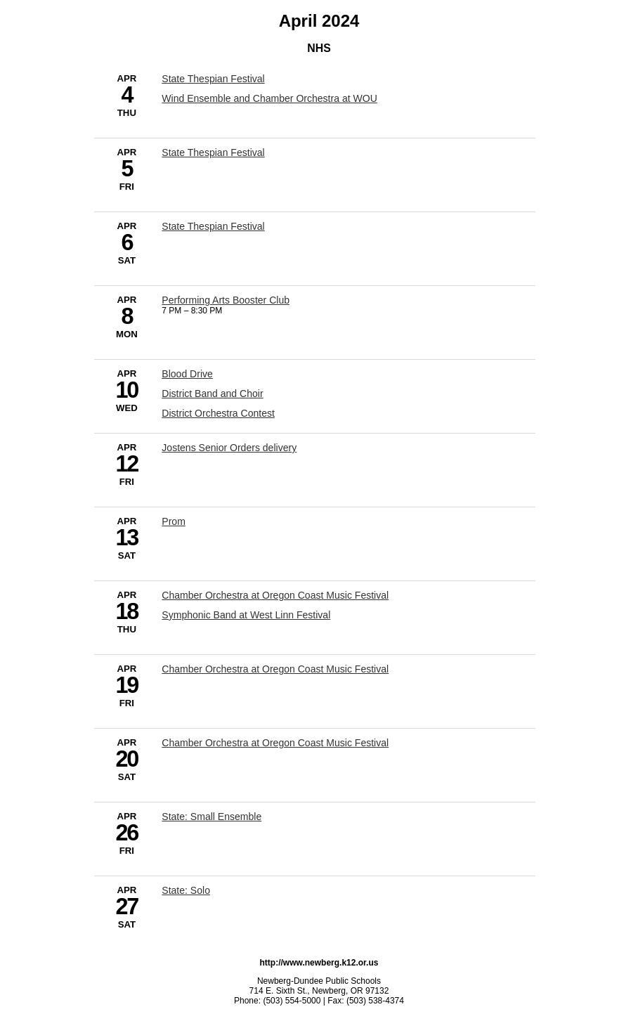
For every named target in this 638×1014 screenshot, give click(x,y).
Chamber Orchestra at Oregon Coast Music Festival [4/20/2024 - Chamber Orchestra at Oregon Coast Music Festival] (275, 742)
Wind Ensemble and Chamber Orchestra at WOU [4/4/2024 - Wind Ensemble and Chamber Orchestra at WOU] (269, 98)
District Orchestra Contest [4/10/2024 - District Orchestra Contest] (218, 413)
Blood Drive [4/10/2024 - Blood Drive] (187, 373)
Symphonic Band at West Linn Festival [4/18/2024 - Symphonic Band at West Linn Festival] (246, 614)
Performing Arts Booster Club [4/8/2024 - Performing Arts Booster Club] (225, 300)
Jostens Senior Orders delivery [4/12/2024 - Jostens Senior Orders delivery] (229, 447)
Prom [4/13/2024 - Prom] (173, 521)
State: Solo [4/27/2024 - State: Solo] (186, 890)
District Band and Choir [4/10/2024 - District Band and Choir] (212, 393)
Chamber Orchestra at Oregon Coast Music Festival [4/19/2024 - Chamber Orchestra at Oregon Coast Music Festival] (275, 669)
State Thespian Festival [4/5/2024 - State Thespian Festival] (213, 152)
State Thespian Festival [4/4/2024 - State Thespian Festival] (213, 78)
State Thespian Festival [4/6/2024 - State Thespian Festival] (213, 226)
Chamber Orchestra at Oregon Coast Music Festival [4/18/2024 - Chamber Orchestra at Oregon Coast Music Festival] (275, 595)
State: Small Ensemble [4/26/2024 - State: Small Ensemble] (211, 816)
